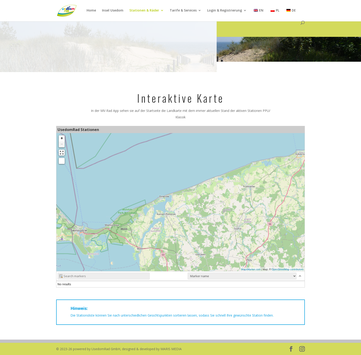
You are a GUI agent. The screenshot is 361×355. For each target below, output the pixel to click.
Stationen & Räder (144, 10)
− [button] (62, 144)
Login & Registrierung (224, 10)
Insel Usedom (112, 10)
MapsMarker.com (251, 269)
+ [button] (62, 138)
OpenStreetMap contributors (287, 269)
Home (91, 10)
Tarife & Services (183, 10)
